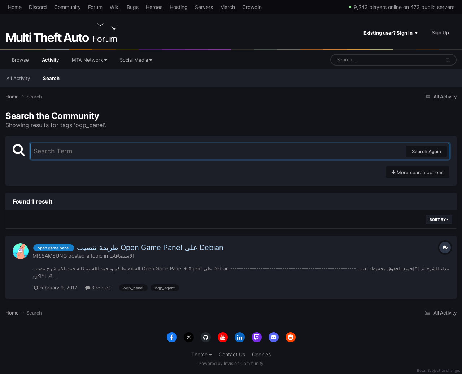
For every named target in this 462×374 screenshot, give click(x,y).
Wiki (114, 7)
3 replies (98, 287)
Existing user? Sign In (390, 33)
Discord (38, 7)
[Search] (366, 60)
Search (51, 78)
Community (67, 7)
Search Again (426, 151)
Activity (50, 63)
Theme (201, 354)
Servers (204, 7)
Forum (95, 7)
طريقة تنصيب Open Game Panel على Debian (150, 247)
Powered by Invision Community (231, 363)
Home (15, 7)
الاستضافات (121, 256)
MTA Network (89, 60)
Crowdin (252, 7)
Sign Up (440, 32)
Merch (227, 7)
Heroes (154, 7)
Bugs (133, 7)
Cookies (261, 354)
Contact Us (232, 354)
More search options (418, 172)
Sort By (439, 219)
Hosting (179, 7)
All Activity (18, 78)
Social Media (136, 60)
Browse (20, 60)
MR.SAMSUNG (49, 256)
